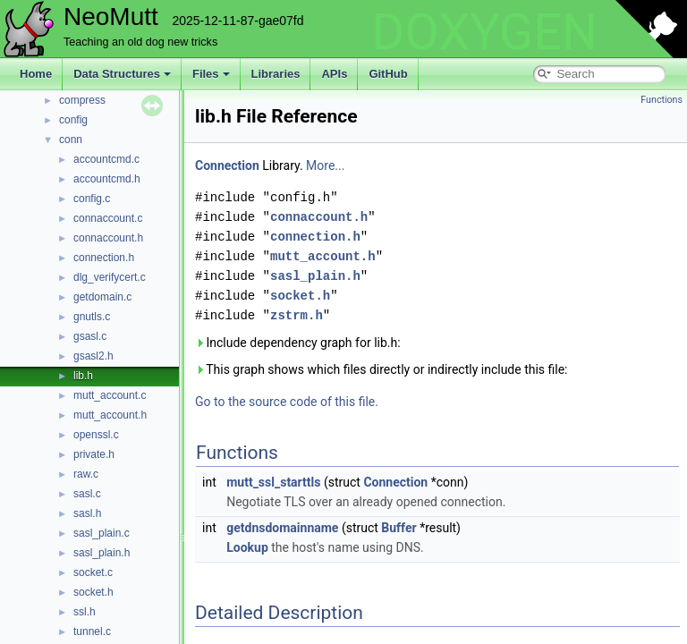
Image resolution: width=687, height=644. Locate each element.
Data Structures (122, 73)
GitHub (388, 73)
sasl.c (87, 493)
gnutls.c (91, 316)
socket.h (93, 592)
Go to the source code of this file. (286, 401)
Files (211, 73)
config (73, 120)
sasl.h (87, 513)
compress (82, 100)
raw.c (85, 474)
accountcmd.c (106, 159)
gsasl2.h (93, 356)
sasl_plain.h (101, 553)
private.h (93, 454)
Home (36, 73)
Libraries (276, 73)
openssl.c (96, 434)
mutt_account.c (109, 395)
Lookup (247, 547)
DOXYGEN (484, 32)
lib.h (83, 375)
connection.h (103, 257)
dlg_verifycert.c (109, 277)
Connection (227, 165)
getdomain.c (102, 297)
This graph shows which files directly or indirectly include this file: (381, 369)
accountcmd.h (106, 179)
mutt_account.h (110, 415)
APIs (334, 73)
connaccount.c (107, 218)
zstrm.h (296, 315)
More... (325, 165)
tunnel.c (92, 631)
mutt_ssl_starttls (273, 482)
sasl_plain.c (101, 533)
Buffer (398, 528)
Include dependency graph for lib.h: (298, 342)
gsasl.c (89, 336)
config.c (91, 198)
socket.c (93, 572)
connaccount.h (108, 238)
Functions (661, 100)
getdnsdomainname (282, 528)
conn (70, 139)
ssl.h (84, 612)
